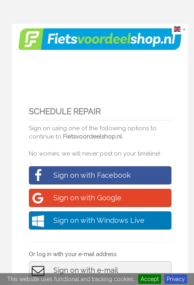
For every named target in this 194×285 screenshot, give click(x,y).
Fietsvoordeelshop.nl (92, 136)
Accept (150, 279)
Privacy (176, 279)
